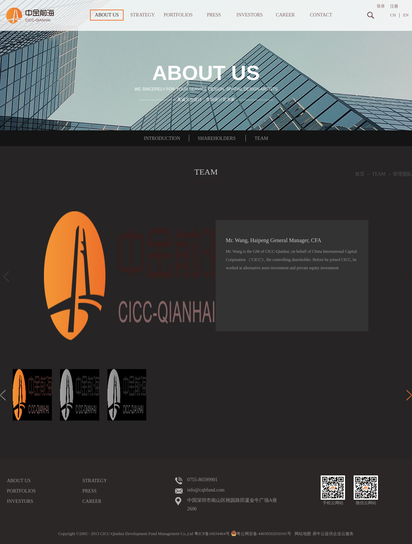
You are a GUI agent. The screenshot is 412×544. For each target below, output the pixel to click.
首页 (360, 174)
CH (393, 15)
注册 (394, 6)
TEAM (379, 174)
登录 (381, 6)
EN (406, 15)
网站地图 (302, 533)
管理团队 (402, 174)
